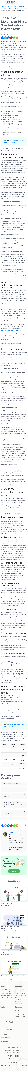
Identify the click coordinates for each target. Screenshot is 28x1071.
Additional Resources (6, 997)
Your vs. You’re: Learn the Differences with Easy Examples (12, 903)
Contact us (4, 1018)
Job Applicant (11, 1022)
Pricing (2, 1010)
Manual (17, 1013)
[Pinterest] (11, 37)
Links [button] (3, 1007)
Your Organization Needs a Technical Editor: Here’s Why (12, 927)
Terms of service (5, 1065)
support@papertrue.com (15, 1052)
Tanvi (11, 832)
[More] (17, 37)
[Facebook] (2, 37)
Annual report (18, 1011)
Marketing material (20, 1016)
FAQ (2, 1039)
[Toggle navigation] (24, 2)
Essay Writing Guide (20, 993)
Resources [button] (5, 1034)
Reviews (3, 1014)
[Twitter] (5, 37)
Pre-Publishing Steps (6, 991)
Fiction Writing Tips (6, 993)
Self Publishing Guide (6, 990)
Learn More (14, 871)
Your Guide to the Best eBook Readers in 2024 (14, 951)
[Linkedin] (8, 37)
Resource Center (5, 1037)
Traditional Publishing (6, 995)
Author (3, 987)
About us (3, 1012)
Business (18, 1007)
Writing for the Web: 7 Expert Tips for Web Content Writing (12, 976)
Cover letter (9, 1029)
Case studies (4, 1041)
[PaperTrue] (14, 1056)
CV (7, 1027)
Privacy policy (23, 1065)
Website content (19, 1015)
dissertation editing (8, 34)
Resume (8, 1026)
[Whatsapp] (14, 37)
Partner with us (5, 1016)
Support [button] (14, 1044)
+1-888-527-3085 (11, 1047)
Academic (18, 987)
